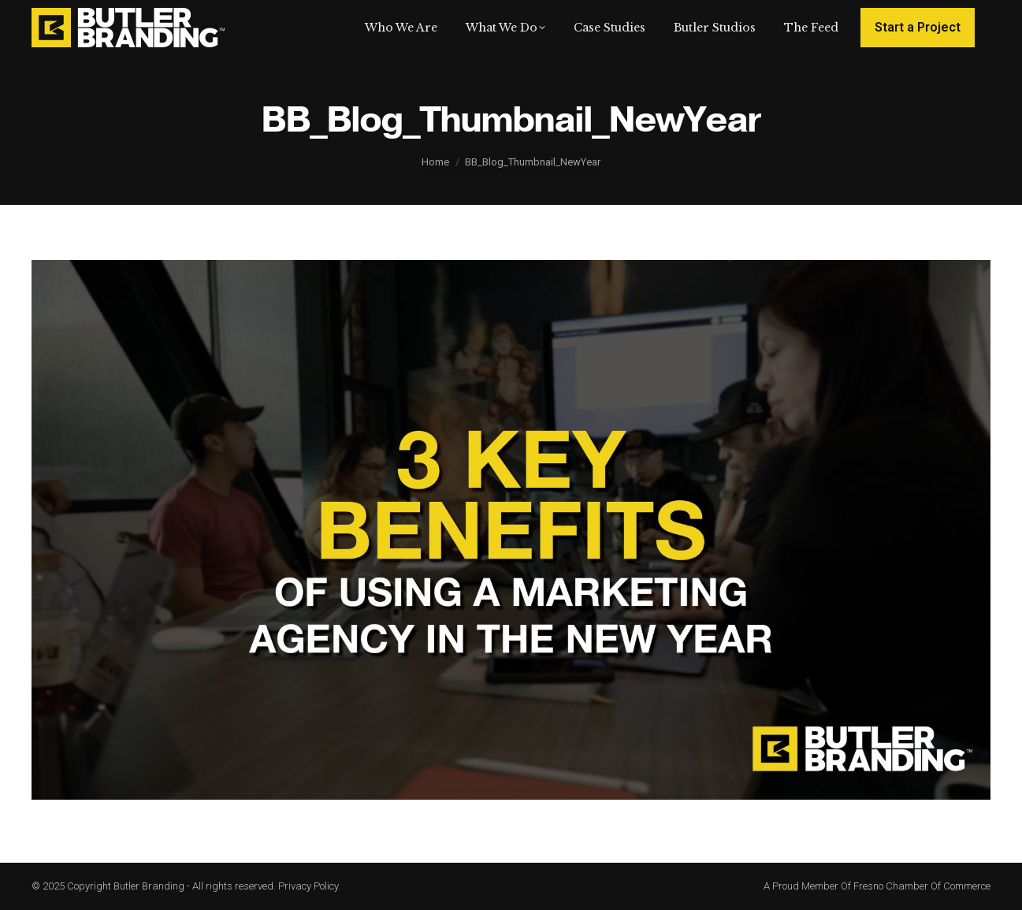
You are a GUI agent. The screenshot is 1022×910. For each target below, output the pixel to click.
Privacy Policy (308, 886)
